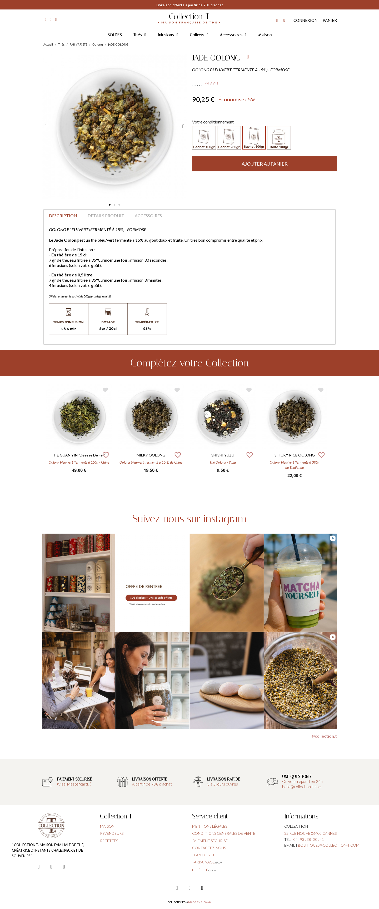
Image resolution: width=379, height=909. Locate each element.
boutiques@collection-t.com (328, 845)
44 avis (212, 83)
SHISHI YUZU (222, 455)
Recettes (109, 840)
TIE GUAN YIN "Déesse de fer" (79, 455)
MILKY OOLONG (151, 455)
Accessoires (233, 35)
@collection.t (324, 735)
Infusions (168, 35)
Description (63, 215)
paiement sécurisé (210, 840)
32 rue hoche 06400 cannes (310, 833)
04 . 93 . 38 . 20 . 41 (308, 839)
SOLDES (114, 34)
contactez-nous (209, 848)
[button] (110, 205)
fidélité (200, 870)
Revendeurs (111, 833)
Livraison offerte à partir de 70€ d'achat (189, 5)
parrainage (203, 862)
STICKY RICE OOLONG (295, 455)
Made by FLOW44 (199, 902)
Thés (139, 35)
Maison (265, 34)
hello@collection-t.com (302, 786)
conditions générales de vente (223, 833)
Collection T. (189, 16)
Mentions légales (209, 826)
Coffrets (199, 35)
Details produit (106, 215)
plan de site (203, 855)
